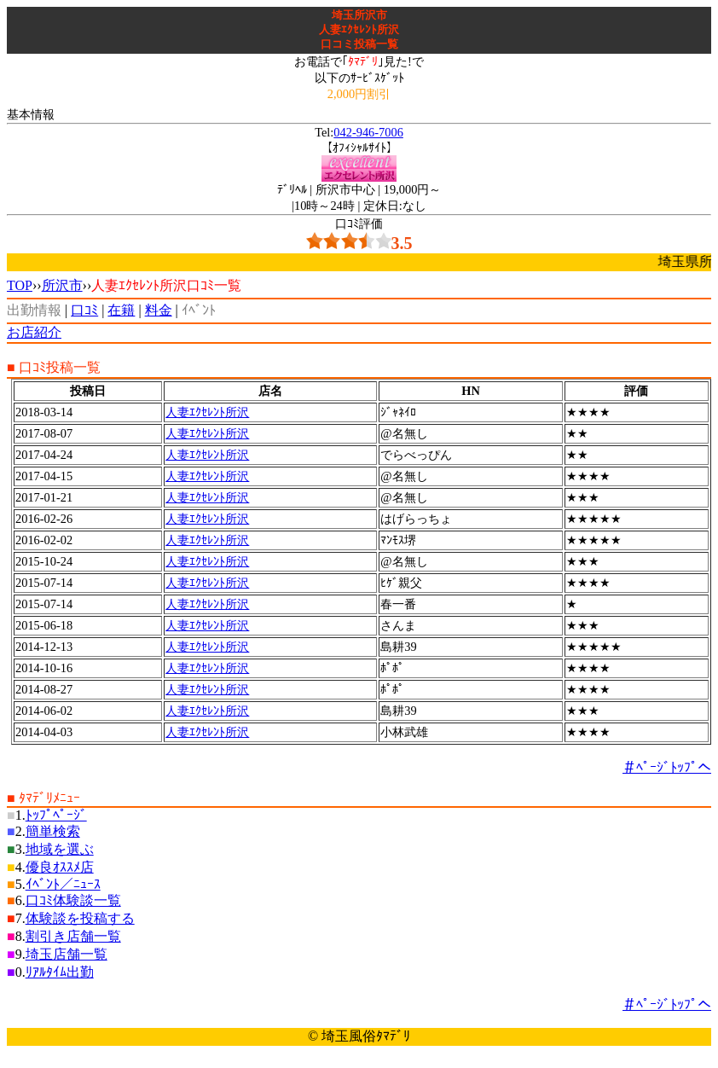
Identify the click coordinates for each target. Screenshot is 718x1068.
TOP (19, 285)
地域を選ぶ (60, 849)
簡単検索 (53, 831)
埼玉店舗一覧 (66, 954)
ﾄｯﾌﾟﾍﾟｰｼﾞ (56, 815)
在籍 (121, 310)
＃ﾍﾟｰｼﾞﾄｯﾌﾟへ (666, 767)
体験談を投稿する (80, 918)
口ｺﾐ (84, 310)
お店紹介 (34, 332)
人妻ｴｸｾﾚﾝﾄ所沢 (207, 412)
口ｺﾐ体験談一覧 (73, 900)
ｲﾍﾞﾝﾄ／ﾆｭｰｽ (63, 884)
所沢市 (62, 285)
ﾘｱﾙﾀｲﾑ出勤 (60, 972)
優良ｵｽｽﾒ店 (60, 867)
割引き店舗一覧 (73, 936)
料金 (158, 310)
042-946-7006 (368, 132)
